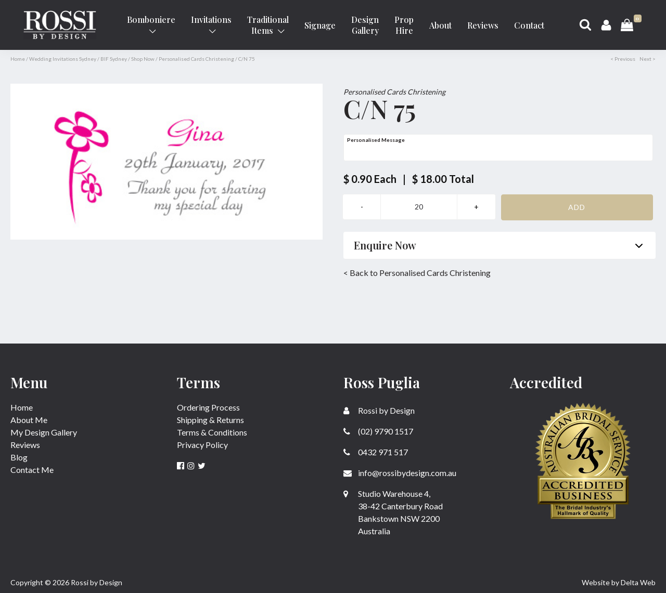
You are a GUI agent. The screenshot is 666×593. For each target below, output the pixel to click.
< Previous (622, 59)
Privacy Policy (202, 445)
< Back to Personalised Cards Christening (417, 273)
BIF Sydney (113, 59)
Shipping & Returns (210, 420)
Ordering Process (208, 407)
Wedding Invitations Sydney (62, 59)
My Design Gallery (43, 432)
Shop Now (143, 59)
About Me (28, 420)
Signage (320, 25)
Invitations (211, 24)
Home (17, 59)
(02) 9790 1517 (378, 431)
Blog (19, 457)
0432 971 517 (375, 452)
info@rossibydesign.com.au (399, 473)
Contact (529, 25)
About (440, 25)
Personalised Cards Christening (196, 59)
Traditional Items (268, 25)
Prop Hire (404, 25)
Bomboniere (151, 24)
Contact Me (32, 470)
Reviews (482, 25)
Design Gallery (365, 25)
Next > (647, 59)
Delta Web (638, 582)
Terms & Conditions (212, 432)
